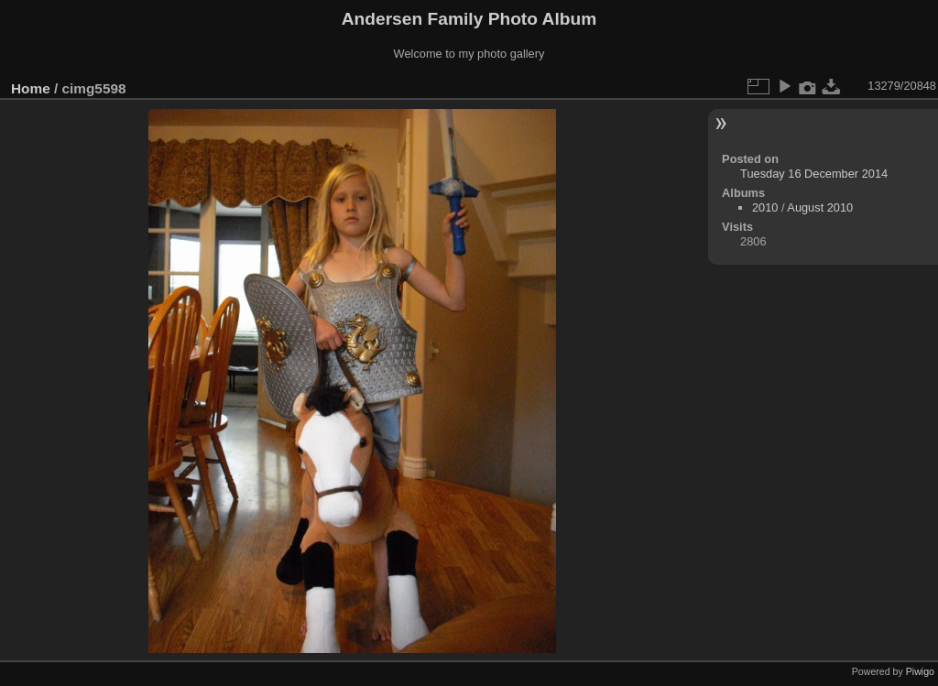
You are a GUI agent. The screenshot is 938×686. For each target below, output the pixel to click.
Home (30, 88)
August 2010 (820, 207)
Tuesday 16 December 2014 (814, 173)
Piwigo (920, 671)
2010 (765, 207)
